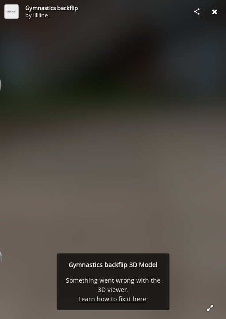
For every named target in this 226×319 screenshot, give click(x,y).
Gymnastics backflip (51, 8)
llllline (40, 15)
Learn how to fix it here (112, 299)
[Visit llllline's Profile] (11, 11)
